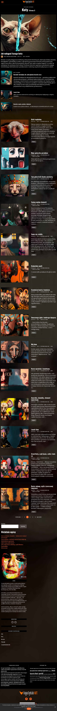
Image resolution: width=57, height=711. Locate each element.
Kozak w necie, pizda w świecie (22, 104)
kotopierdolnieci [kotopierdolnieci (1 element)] (50, 673)
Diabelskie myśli (36, 266)
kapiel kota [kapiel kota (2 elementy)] (45, 670)
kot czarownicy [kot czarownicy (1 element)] (45, 673)
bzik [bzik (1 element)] (39, 667)
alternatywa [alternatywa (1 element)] (31, 667)
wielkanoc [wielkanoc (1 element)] (46, 679)
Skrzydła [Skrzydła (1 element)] (31, 679)
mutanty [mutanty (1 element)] (54, 675)
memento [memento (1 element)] (39, 675)
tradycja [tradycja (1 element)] (40, 679)
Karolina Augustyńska (11, 56)
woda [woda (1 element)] (51, 679)
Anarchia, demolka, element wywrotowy (40, 399)
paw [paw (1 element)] (35, 677)
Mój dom (34, 344)
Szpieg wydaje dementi (39, 202)
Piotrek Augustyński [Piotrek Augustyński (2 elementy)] (45, 677)
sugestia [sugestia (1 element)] (35, 679)
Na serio (28, 56)
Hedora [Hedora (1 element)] (51, 667)
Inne (2, 633)
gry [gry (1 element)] (48, 667)
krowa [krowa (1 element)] (33, 675)
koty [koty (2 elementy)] (54, 673)
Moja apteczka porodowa (39, 153)
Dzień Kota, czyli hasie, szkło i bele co (43, 455)
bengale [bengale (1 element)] (35, 667)
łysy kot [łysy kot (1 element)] (31, 681)
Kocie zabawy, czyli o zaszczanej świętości (42, 487)
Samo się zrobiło (36, 234)
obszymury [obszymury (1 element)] (33, 677)
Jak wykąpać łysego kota (11, 53)
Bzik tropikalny (36, 119)
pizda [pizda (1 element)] (51, 677)
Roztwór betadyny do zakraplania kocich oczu (27, 75)
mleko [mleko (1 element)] (48, 675)
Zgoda (28, 708)
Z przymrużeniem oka (44, 121)
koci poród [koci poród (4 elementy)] (39, 672)
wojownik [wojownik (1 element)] (53, 679)
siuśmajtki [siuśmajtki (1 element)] (54, 677)
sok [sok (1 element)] (33, 679)
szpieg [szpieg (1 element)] (38, 679)
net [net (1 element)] (30, 677)
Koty (24, 56)
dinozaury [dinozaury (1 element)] (43, 667)
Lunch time (17, 92)
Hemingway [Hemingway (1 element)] (53, 667)
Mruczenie (4, 547)
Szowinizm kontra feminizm (40, 290)
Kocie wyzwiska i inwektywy (40, 368)
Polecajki (3, 641)
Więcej (33, 141)
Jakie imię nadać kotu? (7, 542)
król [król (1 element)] (34, 675)
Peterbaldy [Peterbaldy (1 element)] (37, 677)
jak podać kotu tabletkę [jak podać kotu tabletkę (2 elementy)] (36, 670)
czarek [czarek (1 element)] (41, 667)
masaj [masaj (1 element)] (36, 675)
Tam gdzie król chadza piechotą (42, 176)
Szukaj (3, 523)
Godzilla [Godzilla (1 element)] (46, 667)
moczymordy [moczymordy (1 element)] (51, 675)
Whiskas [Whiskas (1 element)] (43, 679)
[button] (36, 703)
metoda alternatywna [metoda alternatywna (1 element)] (44, 675)
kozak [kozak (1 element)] (31, 675)
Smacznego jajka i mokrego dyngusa (43, 317)
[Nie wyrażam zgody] (55, 707)
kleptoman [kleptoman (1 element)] (50, 670)
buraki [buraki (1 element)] (37, 667)
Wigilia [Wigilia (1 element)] (49, 679)
